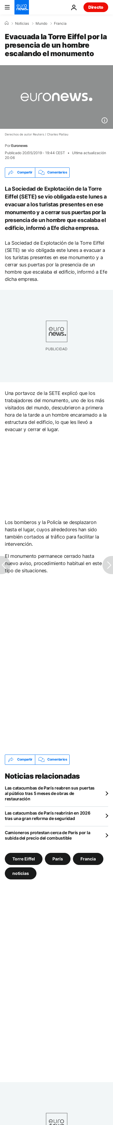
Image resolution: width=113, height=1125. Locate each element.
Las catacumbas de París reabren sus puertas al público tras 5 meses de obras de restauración (50, 793)
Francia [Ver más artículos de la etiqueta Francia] (88, 858)
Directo (95, 7)
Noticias (22, 23)
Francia (60, 23)
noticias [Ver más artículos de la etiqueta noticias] (20, 873)
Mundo (41, 23)
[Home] (6, 23)
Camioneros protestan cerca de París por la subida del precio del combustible (47, 835)
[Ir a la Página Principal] (21, 7)
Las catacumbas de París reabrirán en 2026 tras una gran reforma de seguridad (47, 815)
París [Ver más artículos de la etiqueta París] (57, 858)
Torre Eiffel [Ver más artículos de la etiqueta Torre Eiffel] (23, 858)
